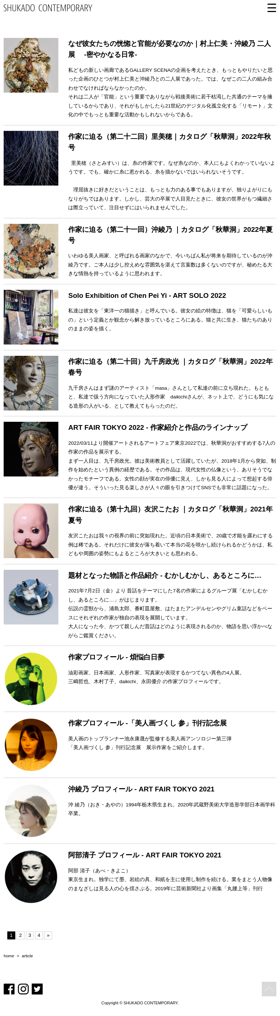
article (27, 956)
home (9, 956)
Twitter (37, 989)
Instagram (23, 989)
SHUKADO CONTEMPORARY (48, 7)
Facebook (9, 989)
